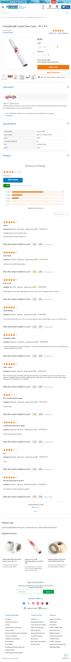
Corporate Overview (11, 622)
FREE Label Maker (55, 647)
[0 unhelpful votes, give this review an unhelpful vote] (40, 244)
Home (3, 17)
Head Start (53, 625)
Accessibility (9, 644)
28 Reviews (52, 33)
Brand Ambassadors (56, 636)
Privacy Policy (9, 630)
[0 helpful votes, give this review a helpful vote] (34, 244)
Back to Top (35, 507)
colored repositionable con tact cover (13, 527)
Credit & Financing (36, 636)
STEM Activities (54, 638)
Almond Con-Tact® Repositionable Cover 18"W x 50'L (34, 561)
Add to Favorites (53, 72)
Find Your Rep (35, 644)
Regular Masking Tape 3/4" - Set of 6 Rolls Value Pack (57, 560)
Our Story (8, 619)
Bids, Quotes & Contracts (38, 641)
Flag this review (48, 244)
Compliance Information (12, 638)
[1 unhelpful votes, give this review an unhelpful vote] (40, 299)
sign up (48, 592)
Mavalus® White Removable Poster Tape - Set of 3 (12, 560)
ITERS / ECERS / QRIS (56, 627)
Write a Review (63, 33)
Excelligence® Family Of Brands (15, 647)
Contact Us (34, 619)
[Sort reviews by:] (61, 214)
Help (43, 7)
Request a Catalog (55, 619)
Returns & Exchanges (37, 627)
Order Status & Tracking (38, 625)
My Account (34, 638)
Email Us (44, 608)
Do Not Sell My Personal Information (16, 633)
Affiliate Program (55, 633)
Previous (3, 53)
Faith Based (53, 622)
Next (33, 53)
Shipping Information (37, 622)
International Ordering (38, 633)
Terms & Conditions (11, 636)
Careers (7, 625)
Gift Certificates (35, 630)
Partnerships (9, 641)
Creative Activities (55, 641)
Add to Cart (53, 67)
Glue (17, 17)
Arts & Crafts (10, 17)
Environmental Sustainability (14, 652)
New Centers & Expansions (58, 644)
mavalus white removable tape (47, 527)
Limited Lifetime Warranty (13, 627)
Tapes (21, 17)
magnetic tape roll (31, 527)
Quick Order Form (55, 630)
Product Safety (9, 650)
